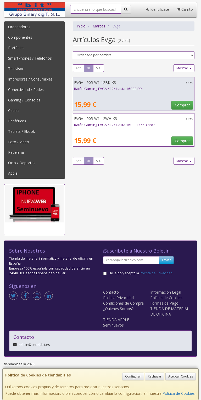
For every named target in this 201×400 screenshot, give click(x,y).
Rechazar (154, 376)
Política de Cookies (179, 393)
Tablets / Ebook (21, 131)
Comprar (182, 104)
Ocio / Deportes (21, 162)
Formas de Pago (164, 303)
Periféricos (17, 120)
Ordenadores (19, 26)
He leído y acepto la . (141, 273)
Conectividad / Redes (26, 89)
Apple (13, 173)
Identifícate (157, 9)
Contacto (111, 292)
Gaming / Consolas (24, 100)
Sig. (98, 68)
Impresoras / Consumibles (30, 79)
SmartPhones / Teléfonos (30, 58)
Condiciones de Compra (123, 303)
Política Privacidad (118, 297)
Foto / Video (18, 141)
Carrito (185, 9)
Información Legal (165, 292)
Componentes (20, 37)
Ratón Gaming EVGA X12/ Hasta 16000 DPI (108, 88)
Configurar (133, 376)
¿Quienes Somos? (118, 308)
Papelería (16, 152)
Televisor (16, 68)
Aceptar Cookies (180, 376)
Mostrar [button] (184, 68)
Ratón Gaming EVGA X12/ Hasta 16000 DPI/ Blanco (114, 124)
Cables (13, 110)
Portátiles (16, 47)
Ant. (78, 68)
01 (89, 68)
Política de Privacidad (156, 273)
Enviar (166, 260)
